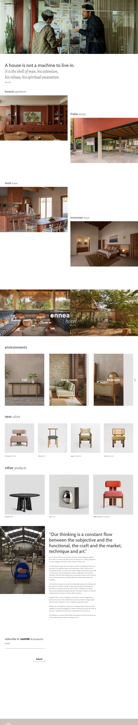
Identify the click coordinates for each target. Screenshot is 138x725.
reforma (9, 517)
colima (41, 456)
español (54, 4)
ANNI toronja (101, 517)
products (120, 3)
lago (76, 456)
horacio (15, 91)
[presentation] (18, 652)
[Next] (135, 380)
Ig (5, 6)
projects (93, 3)
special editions (106, 3)
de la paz (10, 456)
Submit (39, 659)
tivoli (11, 183)
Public (78, 114)
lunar (52, 517)
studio (130, 3)
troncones (80, 217)
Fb (5, 9)
